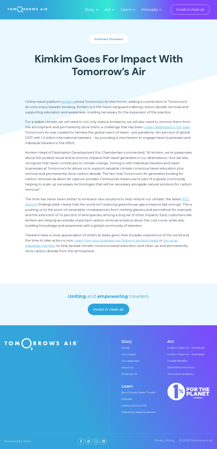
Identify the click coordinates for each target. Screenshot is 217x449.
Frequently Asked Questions (138, 412)
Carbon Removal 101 (134, 405)
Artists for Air (129, 373)
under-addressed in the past (167, 127)
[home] (27, 9)
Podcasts (126, 398)
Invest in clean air (190, 9)
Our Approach (130, 360)
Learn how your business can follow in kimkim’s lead (116, 240)
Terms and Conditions (180, 373)
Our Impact (128, 354)
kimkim (67, 102)
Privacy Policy (164, 440)
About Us (127, 367)
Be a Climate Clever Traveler (138, 392)
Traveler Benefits (177, 360)
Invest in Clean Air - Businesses (185, 354)
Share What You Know (181, 367)
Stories (125, 347)
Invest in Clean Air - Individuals (185, 347)
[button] (91, 9)
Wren (27, 441)
